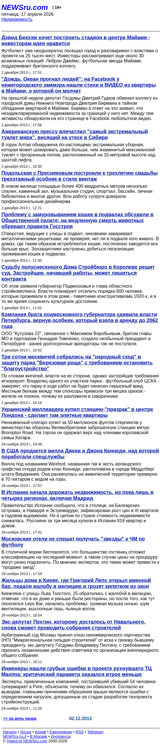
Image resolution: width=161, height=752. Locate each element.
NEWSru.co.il (14, 736)
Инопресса (61, 736)
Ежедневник (61, 732)
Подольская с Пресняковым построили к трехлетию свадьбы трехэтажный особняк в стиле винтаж (79, 176)
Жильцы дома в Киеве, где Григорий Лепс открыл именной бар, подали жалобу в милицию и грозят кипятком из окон (76, 583)
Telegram (95, 732)
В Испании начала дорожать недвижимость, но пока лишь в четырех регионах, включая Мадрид (77, 495)
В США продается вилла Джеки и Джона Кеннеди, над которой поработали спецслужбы (80, 454)
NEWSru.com (24, 7)
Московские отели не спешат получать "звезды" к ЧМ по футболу (73, 542)
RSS (79, 732)
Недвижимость (16, 19)
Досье (25, 732)
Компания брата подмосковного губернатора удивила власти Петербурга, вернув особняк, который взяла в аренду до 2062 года (79, 320)
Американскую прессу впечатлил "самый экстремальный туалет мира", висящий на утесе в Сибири (74, 134)
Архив (40, 732)
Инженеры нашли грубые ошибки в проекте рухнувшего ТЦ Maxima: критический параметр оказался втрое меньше (76, 671)
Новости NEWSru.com (27, 741)
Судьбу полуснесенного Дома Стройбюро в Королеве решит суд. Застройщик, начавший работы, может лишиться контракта (78, 273)
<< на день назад (19, 718)
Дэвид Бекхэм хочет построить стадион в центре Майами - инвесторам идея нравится (75, 40)
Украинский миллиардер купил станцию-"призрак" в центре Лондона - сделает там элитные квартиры (77, 412)
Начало (10, 732)
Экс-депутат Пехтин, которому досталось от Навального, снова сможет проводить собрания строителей (73, 625)
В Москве (38, 736)
